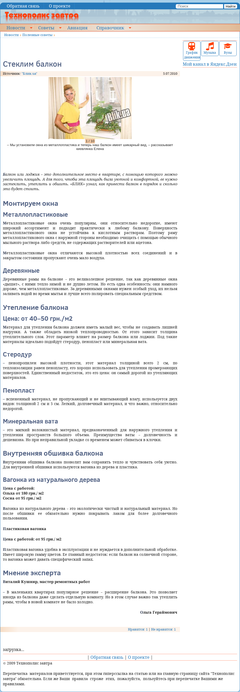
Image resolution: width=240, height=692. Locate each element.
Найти (231, 6)
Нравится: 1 (138, 629)
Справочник (110, 27)
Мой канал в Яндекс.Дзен (210, 64)
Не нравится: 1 (163, 629)
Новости (16, 27)
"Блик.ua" (29, 73)
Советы (46, 27)
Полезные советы (37, 34)
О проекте (59, 6)
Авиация (77, 27)
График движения (191, 50)
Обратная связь (23, 6)
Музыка (210, 48)
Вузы (228, 48)
